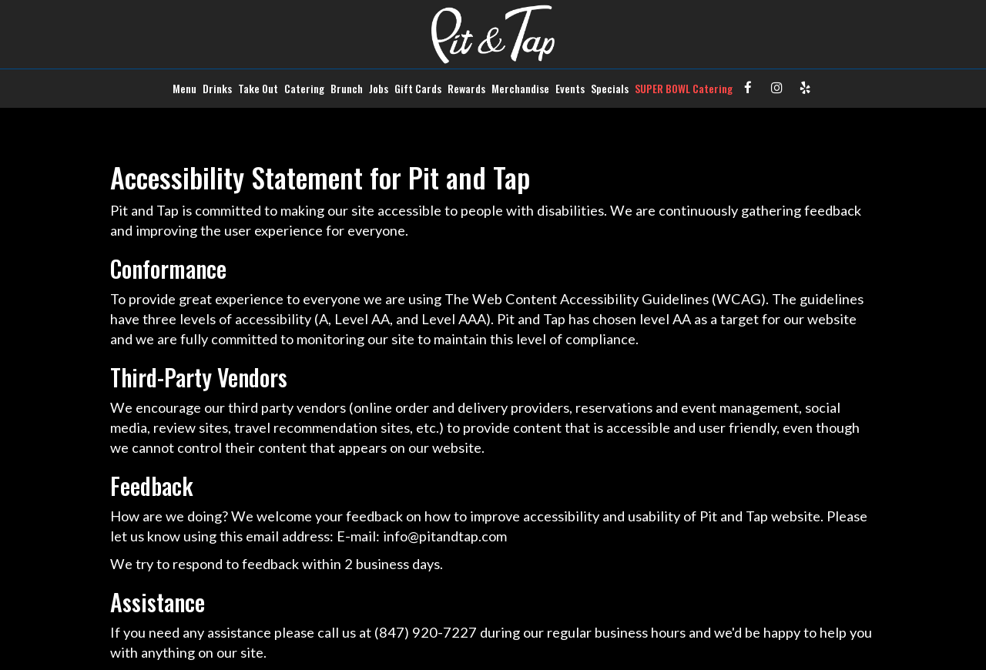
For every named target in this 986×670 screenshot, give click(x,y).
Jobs (378, 88)
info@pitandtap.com (445, 536)
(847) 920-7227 (425, 632)
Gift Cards (417, 88)
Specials (610, 88)
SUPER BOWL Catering (684, 88)
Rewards (466, 88)
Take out (258, 88)
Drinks (217, 88)
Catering (304, 88)
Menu (184, 88)
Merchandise (520, 88)
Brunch (346, 88)
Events (570, 88)
